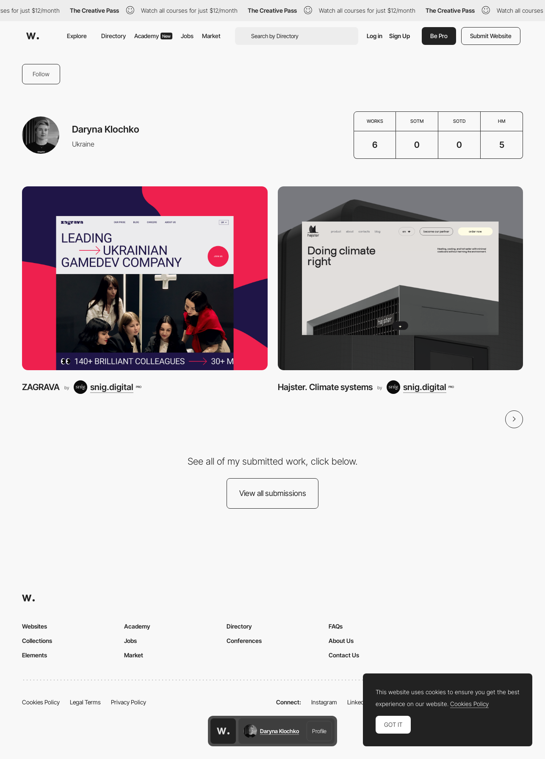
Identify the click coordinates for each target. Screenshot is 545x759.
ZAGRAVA (41, 387)
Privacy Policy (128, 702)
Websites (34, 626)
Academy (153, 35)
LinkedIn (358, 702)
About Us (341, 640)
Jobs (187, 35)
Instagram (324, 702)
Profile (319, 731)
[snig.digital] (107, 387)
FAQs (336, 626)
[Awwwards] (32, 36)
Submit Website (491, 35)
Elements (34, 655)
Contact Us (344, 655)
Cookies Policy (41, 702)
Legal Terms (85, 702)
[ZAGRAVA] (145, 278)
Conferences (244, 640)
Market (211, 35)
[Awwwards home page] (223, 731)
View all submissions (272, 493)
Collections (37, 640)
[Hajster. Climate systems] (400, 278)
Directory (113, 35)
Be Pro (439, 35)
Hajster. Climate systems (325, 387)
